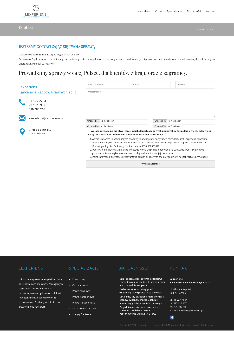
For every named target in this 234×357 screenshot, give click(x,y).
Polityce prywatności (197, 156)
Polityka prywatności (190, 325)
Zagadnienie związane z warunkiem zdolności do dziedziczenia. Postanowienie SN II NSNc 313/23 (139, 310)
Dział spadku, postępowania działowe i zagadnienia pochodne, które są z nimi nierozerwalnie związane (142, 282)
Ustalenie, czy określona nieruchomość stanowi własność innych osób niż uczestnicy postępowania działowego (141, 300)
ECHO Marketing (170, 325)
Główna (200, 29)
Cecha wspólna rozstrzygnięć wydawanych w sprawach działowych (140, 291)
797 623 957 (37, 105)
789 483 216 (37, 109)
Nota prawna (208, 325)
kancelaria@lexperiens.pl (46, 118)
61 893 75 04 (37, 101)
